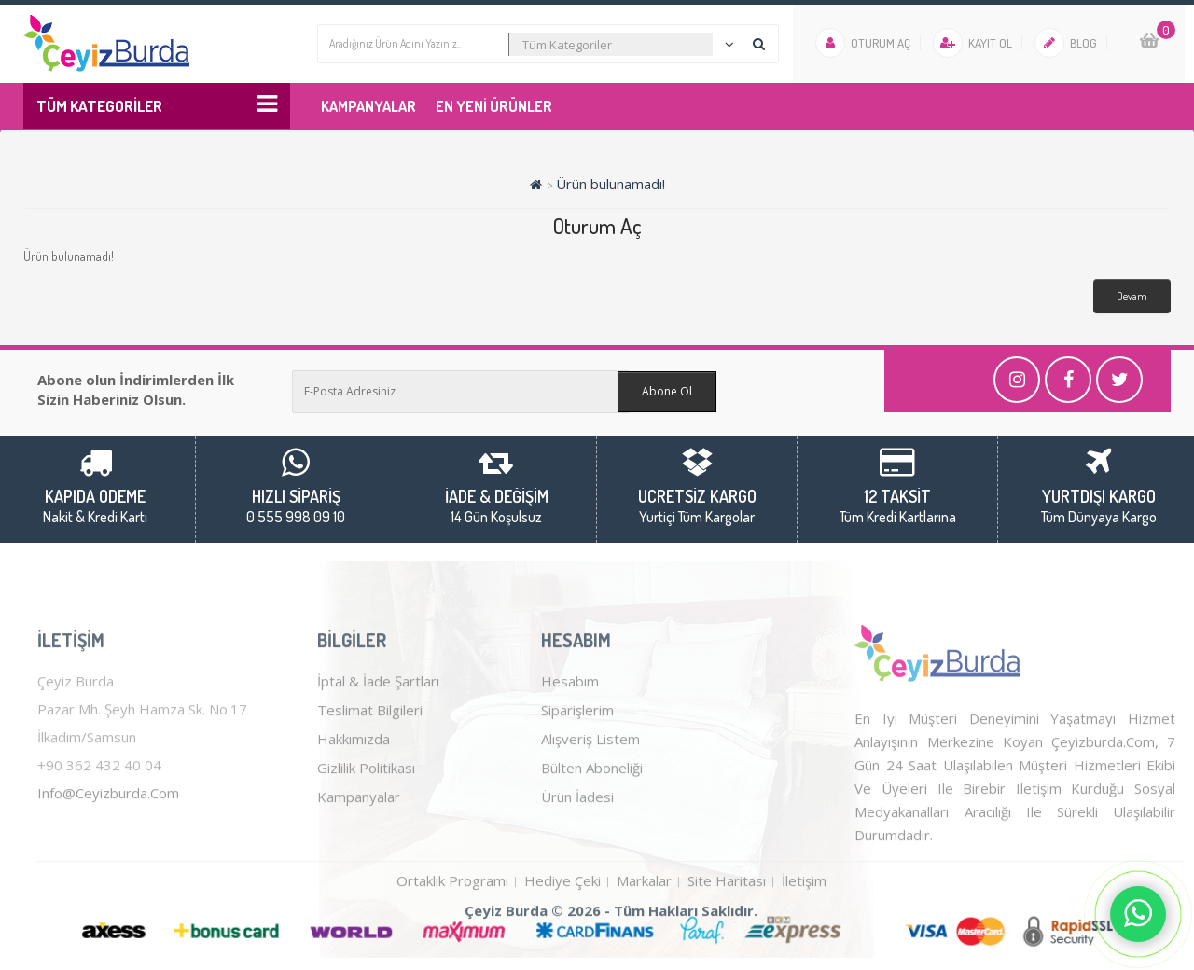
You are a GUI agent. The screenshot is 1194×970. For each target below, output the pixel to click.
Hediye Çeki (562, 929)
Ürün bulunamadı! (610, 183)
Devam (1132, 296)
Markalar (644, 929)
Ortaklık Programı (452, 929)
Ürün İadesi (577, 845)
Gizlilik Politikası (366, 816)
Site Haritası (726, 929)
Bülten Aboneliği (592, 816)
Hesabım (570, 729)
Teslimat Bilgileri (370, 758)
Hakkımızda (353, 787)
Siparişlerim (577, 758)
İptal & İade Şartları (378, 729)
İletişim (804, 929)
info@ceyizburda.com (108, 841)
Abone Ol (667, 391)
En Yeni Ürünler (494, 106)
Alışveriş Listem (590, 787)
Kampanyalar (368, 106)
